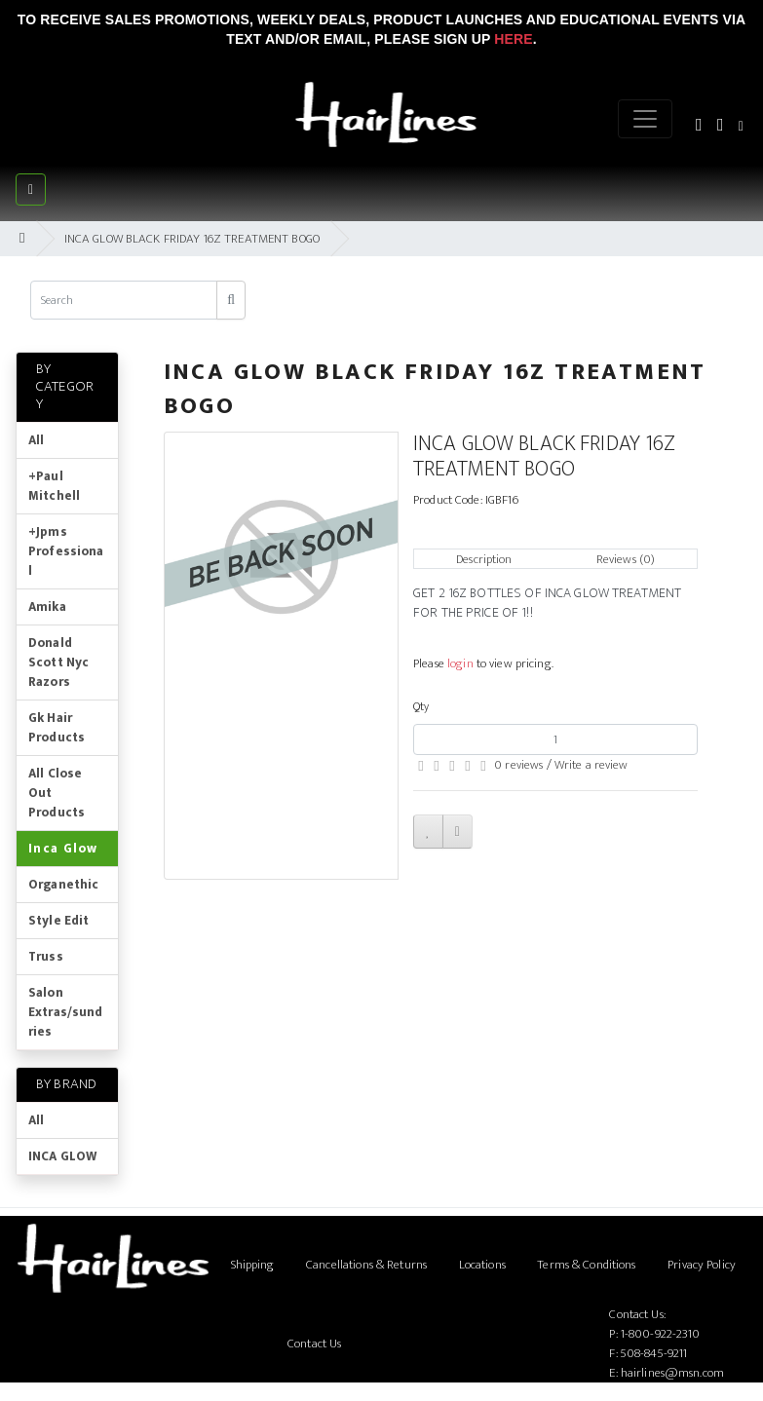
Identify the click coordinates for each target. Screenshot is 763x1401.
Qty (421, 706)
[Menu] (645, 118)
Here (513, 39)
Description (484, 559)
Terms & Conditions (586, 1264)
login (460, 663)
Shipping (253, 1264)
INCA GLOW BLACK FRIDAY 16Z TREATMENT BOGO (192, 238)
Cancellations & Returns (366, 1264)
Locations (482, 1264)
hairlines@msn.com (672, 1372)
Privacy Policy (702, 1264)
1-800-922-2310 (661, 1333)
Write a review (591, 765)
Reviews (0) (625, 559)
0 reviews (518, 765)
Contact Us (314, 1343)
